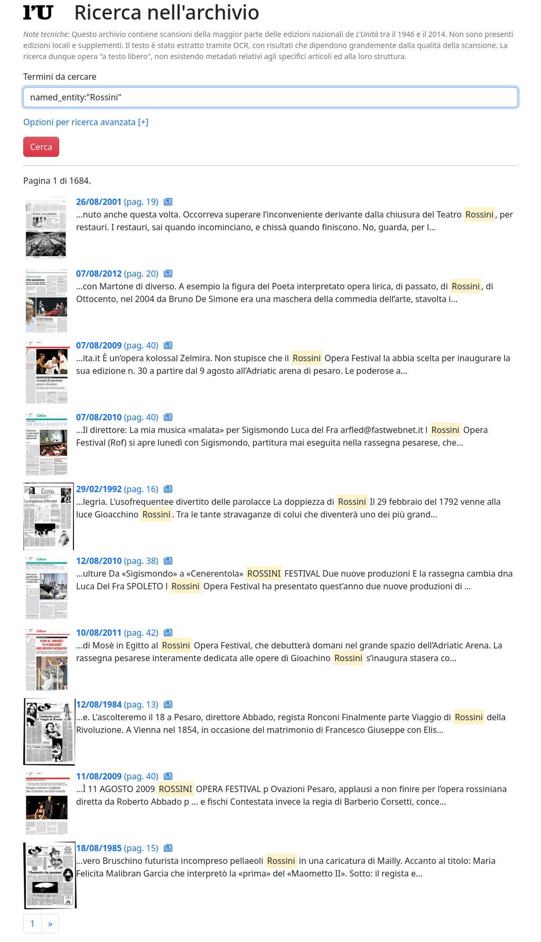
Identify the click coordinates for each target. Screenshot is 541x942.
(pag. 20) (118, 273)
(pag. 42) (118, 632)
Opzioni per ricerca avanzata (85, 122)
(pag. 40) (118, 345)
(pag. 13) (118, 704)
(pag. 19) (118, 202)
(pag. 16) (118, 489)
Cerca (41, 147)
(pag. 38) (118, 561)
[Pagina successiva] (50, 923)
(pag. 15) (118, 848)
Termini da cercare (60, 76)
